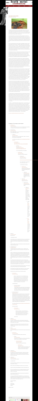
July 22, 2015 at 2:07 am (15, 135)
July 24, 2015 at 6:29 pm (13, 351)
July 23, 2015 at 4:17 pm (28, 222)
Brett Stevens (19, 152)
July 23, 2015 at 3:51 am (28, 204)
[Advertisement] (20, 11)
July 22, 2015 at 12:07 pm (26, 173)
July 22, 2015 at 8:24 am (20, 153)
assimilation (13, 113)
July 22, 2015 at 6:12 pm (26, 183)
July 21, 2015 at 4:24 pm (13, 234)
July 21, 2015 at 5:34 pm (13, 247)
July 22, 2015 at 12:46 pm (17, 337)
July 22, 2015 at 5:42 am (13, 319)
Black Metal (16, 113)
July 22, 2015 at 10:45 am (24, 167)
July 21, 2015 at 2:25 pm (13, 130)
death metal (18, 113)
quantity (23, 113)
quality (21, 113)
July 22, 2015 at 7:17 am (17, 286)
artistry (10, 113)
